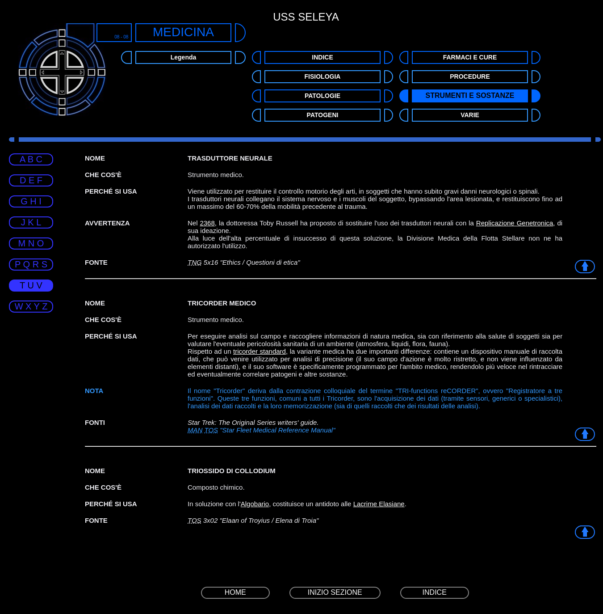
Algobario (255, 504)
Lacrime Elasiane (379, 504)
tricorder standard (259, 351)
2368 (207, 223)
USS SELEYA (306, 17)
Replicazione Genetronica (514, 223)
